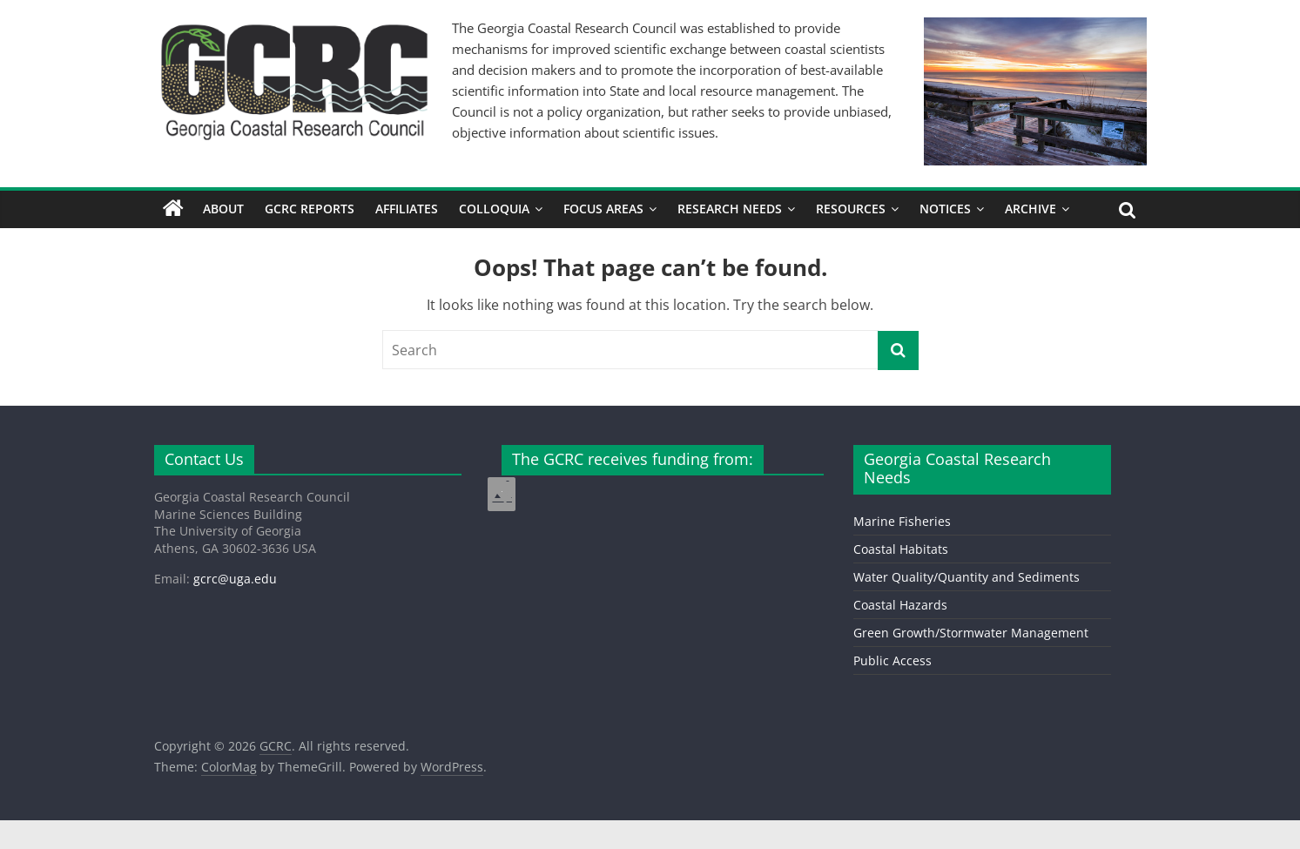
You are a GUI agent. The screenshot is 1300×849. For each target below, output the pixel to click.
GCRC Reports (309, 208)
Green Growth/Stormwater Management (970, 632)
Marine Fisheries (902, 521)
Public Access (892, 660)
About (223, 208)
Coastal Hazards (900, 604)
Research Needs (729, 208)
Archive (1030, 208)
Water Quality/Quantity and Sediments (966, 577)
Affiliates (406, 208)
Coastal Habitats (900, 549)
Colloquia (494, 208)
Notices (945, 208)
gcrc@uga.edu (235, 578)
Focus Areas (603, 208)
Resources (851, 208)
